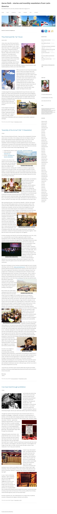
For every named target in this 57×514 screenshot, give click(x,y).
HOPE (20, 12)
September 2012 (44, 162)
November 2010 (44, 195)
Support (36, 12)
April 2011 (43, 187)
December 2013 (44, 141)
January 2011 (43, 192)
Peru (12, 121)
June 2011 (43, 184)
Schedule (14, 12)
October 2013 (44, 145)
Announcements (14, 378)
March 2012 (43, 170)
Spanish (25, 12)
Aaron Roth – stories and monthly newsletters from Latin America (26, 4)
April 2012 (43, 168)
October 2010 (44, 196)
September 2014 (44, 127)
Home (3, 12)
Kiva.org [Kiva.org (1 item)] (49, 110)
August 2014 (43, 129)
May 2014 (43, 134)
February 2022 (44, 121)
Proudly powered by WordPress (7, 511)
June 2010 (43, 201)
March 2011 (43, 189)
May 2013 (43, 151)
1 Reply (3, 133)
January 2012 (43, 173)
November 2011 (44, 176)
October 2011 (44, 178)
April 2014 (43, 135)
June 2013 (43, 149)
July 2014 (43, 130)
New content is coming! (46, 40)
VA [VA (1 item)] (50, 113)
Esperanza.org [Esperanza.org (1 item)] (52, 108)
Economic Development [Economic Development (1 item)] (45, 108)
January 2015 (43, 124)
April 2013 (43, 152)
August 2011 (43, 181)
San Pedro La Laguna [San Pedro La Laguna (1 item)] (48, 112)
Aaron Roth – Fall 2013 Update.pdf (24, 150)
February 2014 (44, 138)
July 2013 (43, 148)
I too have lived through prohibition (14, 387)
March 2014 (43, 137)
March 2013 (43, 154)
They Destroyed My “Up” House (12, 37)
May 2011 (43, 185)
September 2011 (44, 179)
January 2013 (43, 157)
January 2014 (43, 140)
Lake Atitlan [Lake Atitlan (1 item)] (53, 110)
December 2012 (44, 159)
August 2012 (43, 163)
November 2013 (44, 143)
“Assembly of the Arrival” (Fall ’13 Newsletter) (17, 130)
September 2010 (44, 198)
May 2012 (43, 167)
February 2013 (44, 156)
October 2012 (44, 160)
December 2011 (44, 174)
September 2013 (44, 146)
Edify (8, 12)
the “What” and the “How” (46, 58)
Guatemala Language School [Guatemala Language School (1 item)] (46, 109)
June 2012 (43, 165)
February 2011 (44, 190)
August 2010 (43, 200)
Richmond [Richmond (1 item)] (43, 112)
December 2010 (44, 193)
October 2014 (44, 126)
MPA (30, 12)
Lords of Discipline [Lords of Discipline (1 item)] (44, 111)
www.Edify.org (7, 153)
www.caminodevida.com (19, 267)
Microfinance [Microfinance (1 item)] (50, 111)
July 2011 (43, 182)
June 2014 (43, 132)
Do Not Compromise (45, 52)
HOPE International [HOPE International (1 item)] (44, 110)
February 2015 (44, 123)
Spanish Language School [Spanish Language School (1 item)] (45, 113)
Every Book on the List (45, 43)
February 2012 (44, 171)
